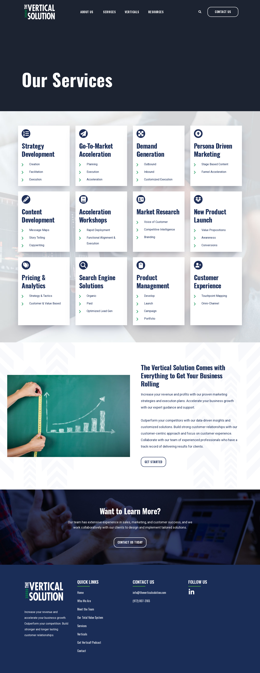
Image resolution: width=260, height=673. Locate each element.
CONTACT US (223, 15)
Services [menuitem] (109, 15)
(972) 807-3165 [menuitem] (141, 601)
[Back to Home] (40, 22)
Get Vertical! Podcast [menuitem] (89, 642)
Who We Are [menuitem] (84, 601)
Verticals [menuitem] (132, 15)
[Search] (200, 15)
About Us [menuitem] (86, 15)
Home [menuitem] (80, 592)
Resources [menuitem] (156, 15)
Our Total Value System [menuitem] (90, 617)
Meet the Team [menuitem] (85, 609)
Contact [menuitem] (81, 651)
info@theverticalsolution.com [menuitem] (149, 592)
